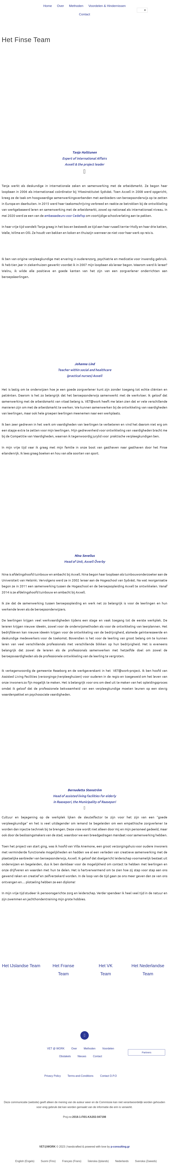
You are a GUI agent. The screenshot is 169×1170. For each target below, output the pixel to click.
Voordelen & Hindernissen (107, 6)
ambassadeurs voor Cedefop (64, 216)
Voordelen (108, 1048)
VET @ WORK (55, 1048)
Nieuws (82, 1056)
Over (60, 6)
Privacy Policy (52, 1075)
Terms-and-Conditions (80, 1075)
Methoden (76, 6)
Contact (84, 14)
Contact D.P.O (108, 1075)
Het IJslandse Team (21, 965)
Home (47, 6)
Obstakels (65, 1056)
